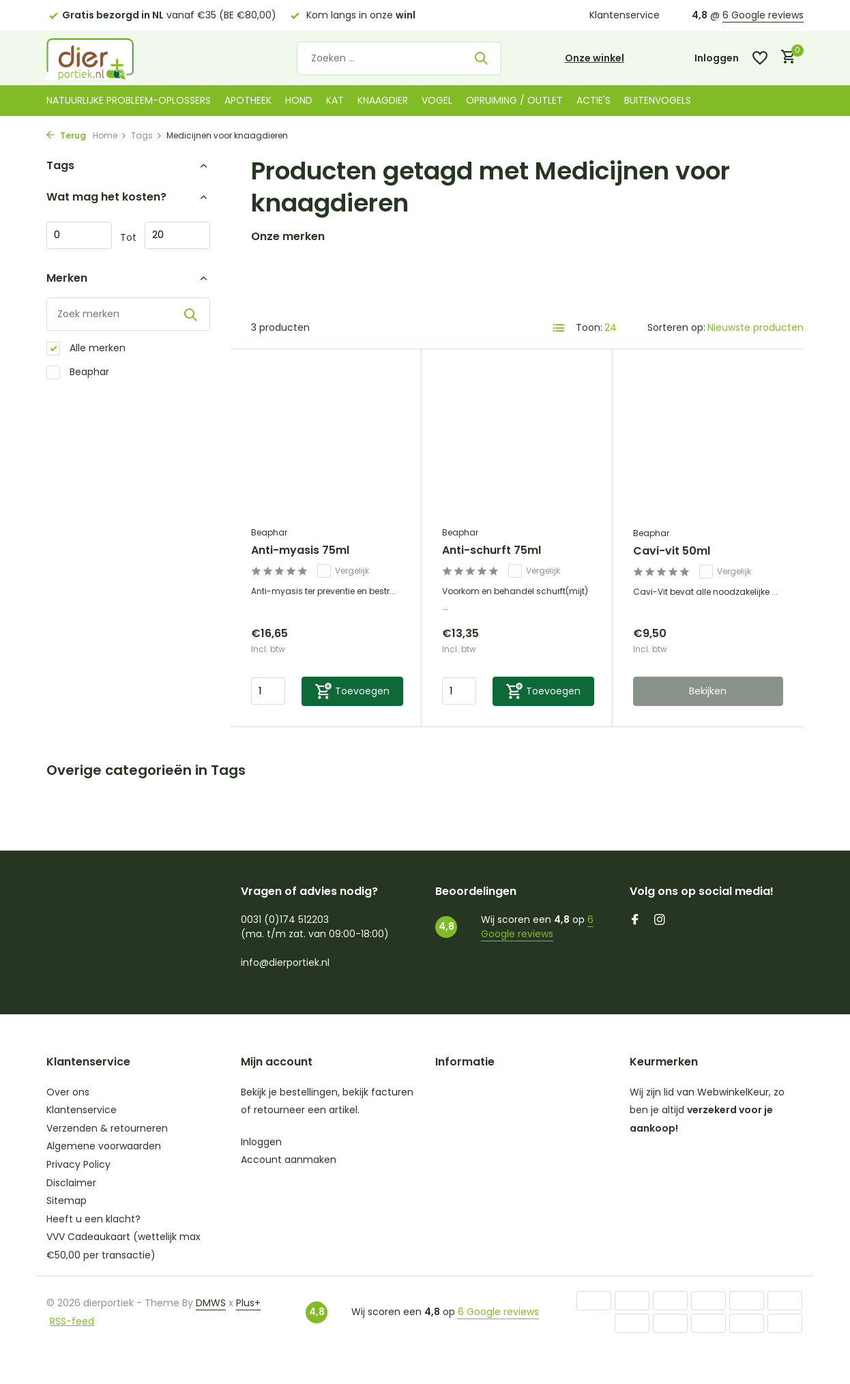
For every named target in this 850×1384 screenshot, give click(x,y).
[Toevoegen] (352, 691)
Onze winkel (594, 58)
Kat (335, 100)
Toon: (589, 327)
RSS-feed (72, 1321)
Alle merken (86, 348)
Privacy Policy (78, 1164)
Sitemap (66, 1200)
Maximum (177, 235)
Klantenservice (624, 15)
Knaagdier (382, 100)
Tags (146, 135)
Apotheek (248, 100)
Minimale (79, 235)
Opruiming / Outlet (514, 100)
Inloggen (261, 1142)
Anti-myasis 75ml (300, 551)
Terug (66, 135)
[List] (559, 328)
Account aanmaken (288, 1159)
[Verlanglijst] (759, 57)
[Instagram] (659, 921)
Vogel (437, 100)
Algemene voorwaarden (103, 1146)
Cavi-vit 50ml (671, 551)
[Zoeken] (399, 58)
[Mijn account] (716, 58)
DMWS (211, 1303)
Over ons (67, 1092)
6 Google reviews (763, 15)
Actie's (593, 100)
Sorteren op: (676, 327)
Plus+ (248, 1303)
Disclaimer (71, 1183)
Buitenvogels (657, 100)
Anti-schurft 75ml (491, 551)
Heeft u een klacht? (93, 1219)
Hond (298, 100)
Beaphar (77, 372)
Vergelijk (343, 571)
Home (110, 135)
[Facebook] (635, 921)
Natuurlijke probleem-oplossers (128, 100)
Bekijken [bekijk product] (708, 691)
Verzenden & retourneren (107, 1128)
